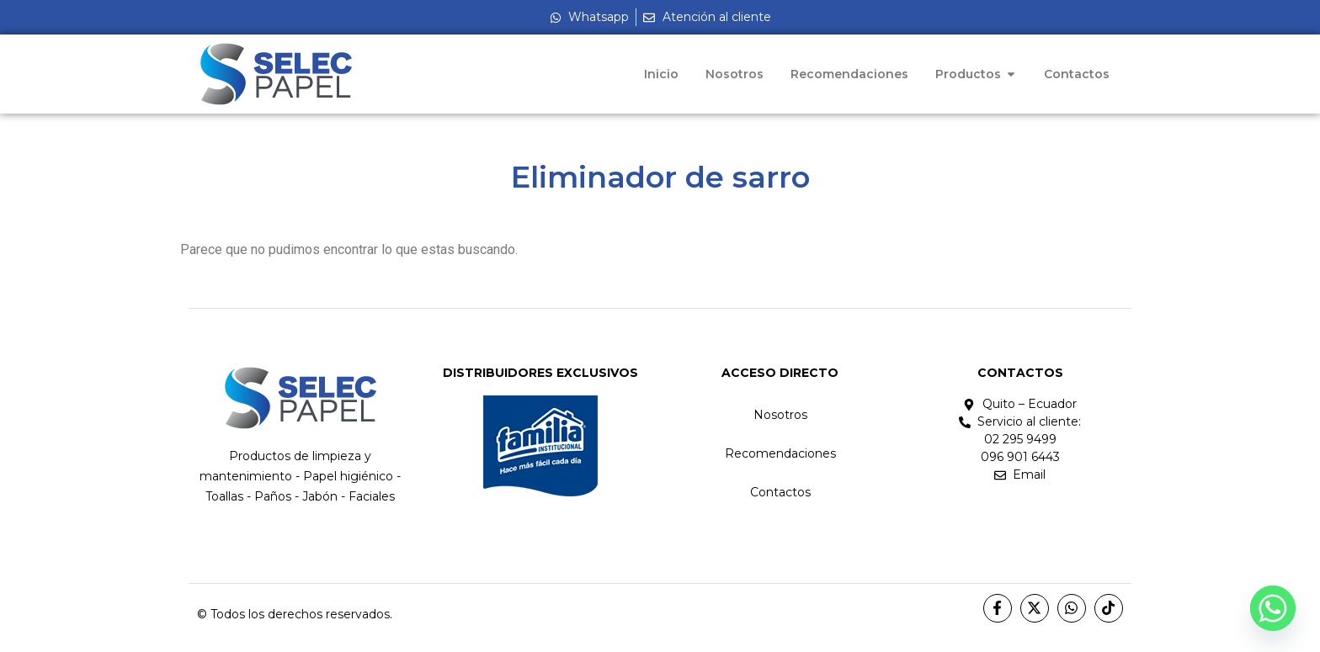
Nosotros (780, 414)
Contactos (780, 492)
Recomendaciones (780, 453)
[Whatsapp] (1273, 608)
